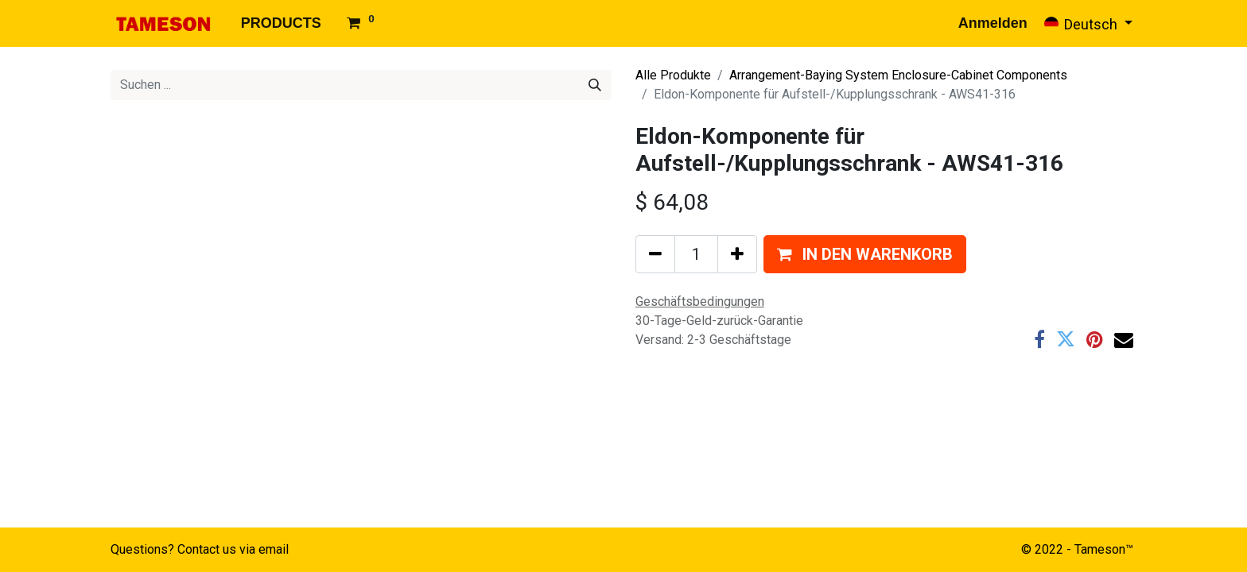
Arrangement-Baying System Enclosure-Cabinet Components (898, 75)
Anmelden (993, 23)
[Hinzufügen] (737, 254)
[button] (864, 254)
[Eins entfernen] (655, 254)
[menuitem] (281, 23)
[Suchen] (595, 85)
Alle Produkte (673, 75)
